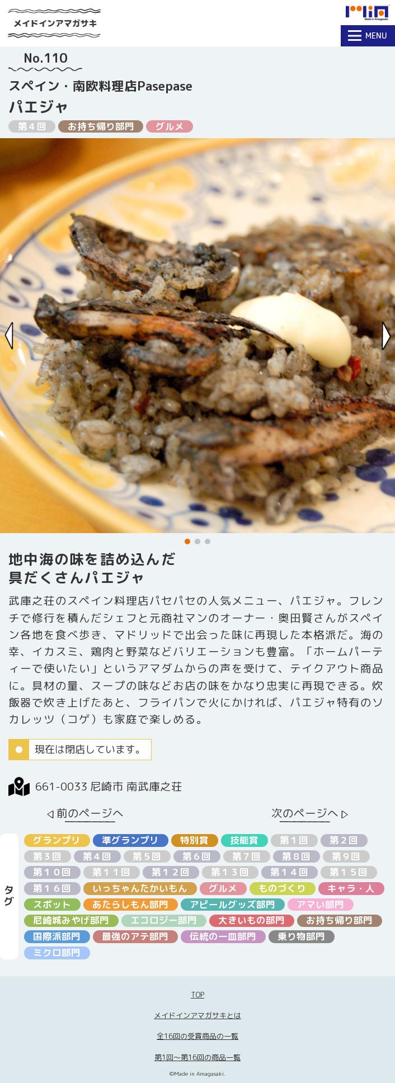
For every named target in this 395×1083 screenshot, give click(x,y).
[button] (187, 541)
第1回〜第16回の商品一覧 (197, 1057)
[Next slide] (386, 336)
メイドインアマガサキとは (197, 1015)
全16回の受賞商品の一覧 (197, 1036)
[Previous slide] (9, 336)
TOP (197, 995)
